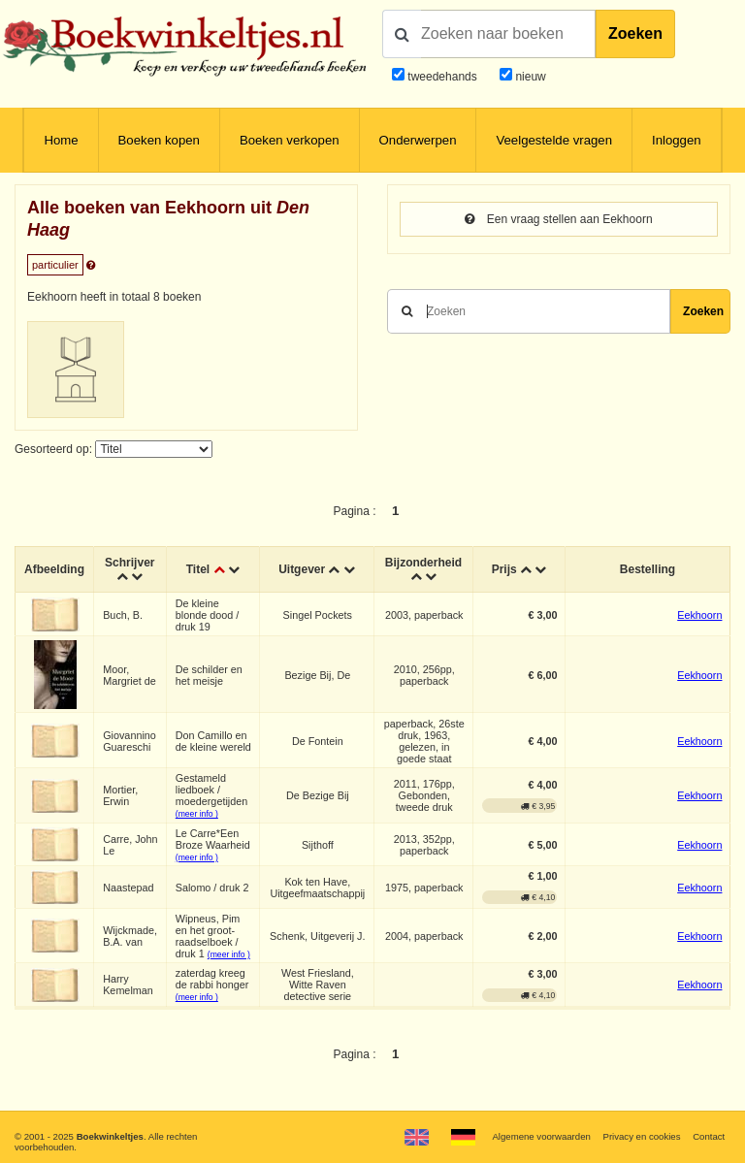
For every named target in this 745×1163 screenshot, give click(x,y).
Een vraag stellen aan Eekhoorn (558, 219)
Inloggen (676, 140)
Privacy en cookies (641, 1136)
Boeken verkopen (290, 140)
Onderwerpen (418, 140)
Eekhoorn (699, 615)
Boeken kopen (159, 140)
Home (61, 140)
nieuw (529, 76)
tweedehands (441, 76)
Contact (709, 1136)
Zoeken (635, 33)
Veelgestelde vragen (554, 140)
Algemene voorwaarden (541, 1136)
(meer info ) (197, 814)
